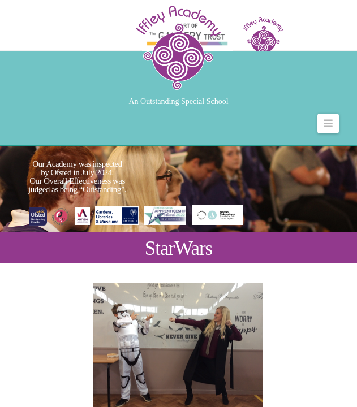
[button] (328, 123)
